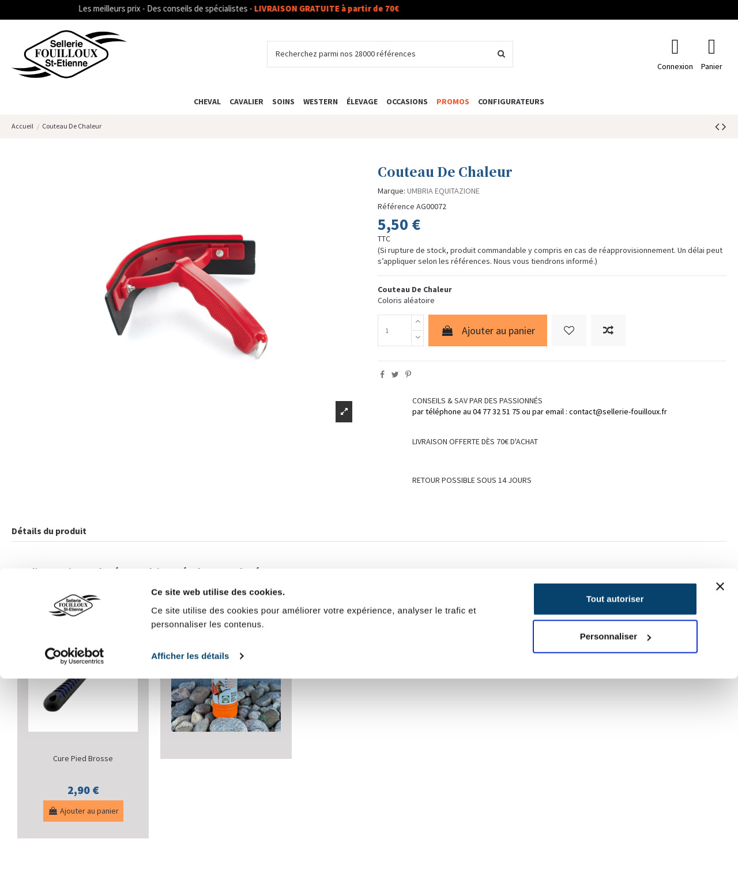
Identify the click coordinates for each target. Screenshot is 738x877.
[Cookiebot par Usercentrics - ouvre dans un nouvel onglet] (74, 854)
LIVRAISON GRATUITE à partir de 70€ (347, 8)
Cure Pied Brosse (83, 758)
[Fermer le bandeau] (720, 785)
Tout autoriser (615, 797)
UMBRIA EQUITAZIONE (443, 191)
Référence (396, 206)
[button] (511, 101)
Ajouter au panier (487, 330)
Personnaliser (615, 835)
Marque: (391, 191)
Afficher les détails (190, 854)
